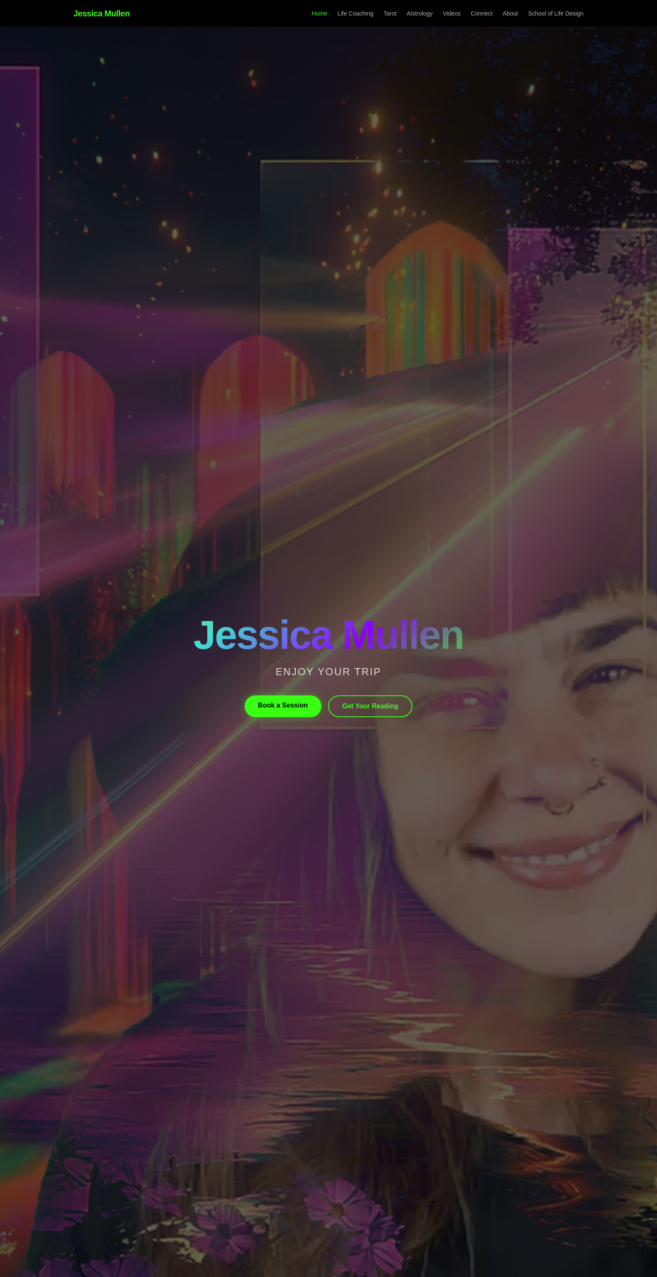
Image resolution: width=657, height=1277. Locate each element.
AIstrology (420, 13)
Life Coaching (355, 13)
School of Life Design (556, 13)
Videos (452, 13)
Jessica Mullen (101, 13)
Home (319, 13)
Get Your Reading (370, 706)
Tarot (389, 13)
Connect (482, 13)
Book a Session (283, 705)
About (510, 13)
